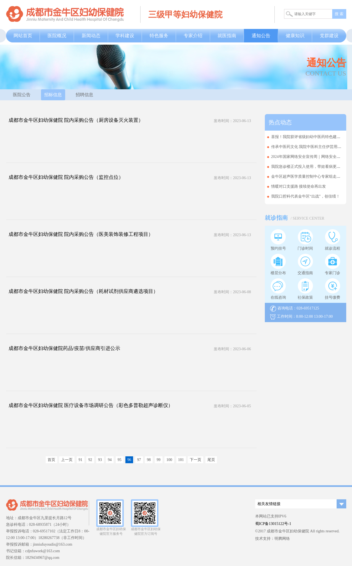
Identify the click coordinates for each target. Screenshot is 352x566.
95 (120, 460)
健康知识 (295, 35)
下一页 (195, 460)
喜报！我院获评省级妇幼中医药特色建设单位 (309, 137)
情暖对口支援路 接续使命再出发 (298, 186)
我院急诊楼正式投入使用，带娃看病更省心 (307, 167)
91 (80, 460)
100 (169, 460)
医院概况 (57, 35)
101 (181, 460)
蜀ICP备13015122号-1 (273, 524)
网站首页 (22, 35)
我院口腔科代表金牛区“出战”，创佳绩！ (305, 196)
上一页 (67, 460)
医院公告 (22, 94)
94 (110, 460)
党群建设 (329, 35)
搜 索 (339, 14)
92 (90, 460)
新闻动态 (91, 35)
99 (159, 460)
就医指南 (227, 35)
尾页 (211, 460)
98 (149, 460)
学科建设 (125, 35)
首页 (51, 460)
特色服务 (159, 35)
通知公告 (261, 35)
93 (100, 460)
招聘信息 (84, 94)
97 (139, 460)
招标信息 (53, 94)
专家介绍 (193, 35)
